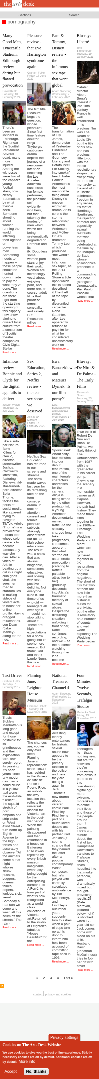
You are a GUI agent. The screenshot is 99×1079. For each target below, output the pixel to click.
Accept (10, 1071)
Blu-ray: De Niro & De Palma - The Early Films (86, 374)
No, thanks (36, 1071)
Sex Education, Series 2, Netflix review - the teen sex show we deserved (36, 386)
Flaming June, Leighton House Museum (34, 688)
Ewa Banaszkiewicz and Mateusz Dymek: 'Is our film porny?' (64, 380)
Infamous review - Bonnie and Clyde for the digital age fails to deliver (12, 380)
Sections (24, 15)
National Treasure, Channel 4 (60, 681)
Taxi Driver (12, 675)
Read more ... (10, 352)
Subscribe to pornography (2, 986)
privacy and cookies (58, 994)
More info (26, 1061)
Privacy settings (64, 1037)
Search (74, 15)
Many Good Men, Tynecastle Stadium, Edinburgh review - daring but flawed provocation (12, 60)
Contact (38, 994)
